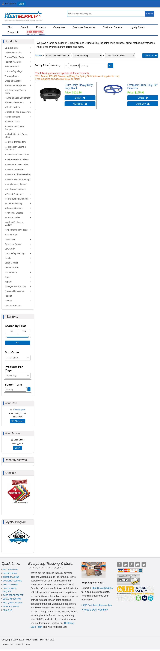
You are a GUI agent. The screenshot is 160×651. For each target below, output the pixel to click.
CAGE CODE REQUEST (13, 595)
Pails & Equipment (15, 194)
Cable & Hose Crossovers (18, 112)
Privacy (27, 644)
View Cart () (148, 5)
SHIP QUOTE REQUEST (13, 603)
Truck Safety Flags (13, 71)
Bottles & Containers (16, 189)
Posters (8, 300)
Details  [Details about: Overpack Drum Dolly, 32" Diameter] (143, 98)
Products (41, 27)
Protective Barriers (15, 102)
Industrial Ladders (14, 213)
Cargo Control (11, 263)
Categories (59, 27)
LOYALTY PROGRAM (12, 599)
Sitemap (18, 644)
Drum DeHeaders (16, 169)
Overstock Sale (12, 267)
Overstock (13, 32)
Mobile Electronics (13, 52)
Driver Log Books (13, 244)
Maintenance (11, 272)
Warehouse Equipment (15, 85)
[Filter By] (93, 65)
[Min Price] (11, 331)
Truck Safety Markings (15, 253)
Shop (10, 27)
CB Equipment (11, 48)
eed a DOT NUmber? (96, 609)
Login (21, 4)
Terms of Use (8, 644)
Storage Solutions (14, 208)
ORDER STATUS (10, 573)
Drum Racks (14, 121)
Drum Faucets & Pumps (19, 179)
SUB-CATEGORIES (11, 606)
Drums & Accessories (18, 164)
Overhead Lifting (14, 203)
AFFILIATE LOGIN (10, 585)
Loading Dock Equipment (18, 98)
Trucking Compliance (14, 291)
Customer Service (112, 27)
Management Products (15, 286)
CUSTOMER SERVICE (12, 581)
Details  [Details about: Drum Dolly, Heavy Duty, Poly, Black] (80, 98)
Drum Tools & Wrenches (19, 174)
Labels (8, 258)
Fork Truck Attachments (17, 199)
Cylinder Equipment (17, 184)
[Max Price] (24, 331)
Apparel (8, 282)
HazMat (8, 296)
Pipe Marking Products (17, 230)
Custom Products (13, 305)
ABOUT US (7, 610)
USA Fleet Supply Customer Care (97, 605)
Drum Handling (13, 117)
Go (110, 66)
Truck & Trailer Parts (14, 57)
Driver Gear (10, 239)
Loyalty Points (137, 27)
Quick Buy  (80, 104)
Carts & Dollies (13, 217)
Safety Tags (11, 234)
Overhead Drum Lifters (18, 154)
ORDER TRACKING (11, 577)
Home (38, 55)
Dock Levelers (13, 107)
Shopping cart (19, 410)
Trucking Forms (12, 76)
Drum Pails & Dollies (18, 159)
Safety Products (12, 66)
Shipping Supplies (13, 81)
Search (25, 27)
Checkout (18, 421)
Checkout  (150, 55)
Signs (7, 277)
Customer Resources (84, 27)
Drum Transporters (17, 142)
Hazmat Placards (13, 62)
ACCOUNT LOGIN (10, 570)
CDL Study (10, 249)
